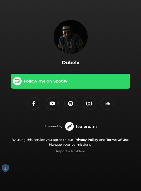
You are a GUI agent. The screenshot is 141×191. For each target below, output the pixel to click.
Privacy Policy (86, 140)
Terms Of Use (117, 140)
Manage (55, 144)
